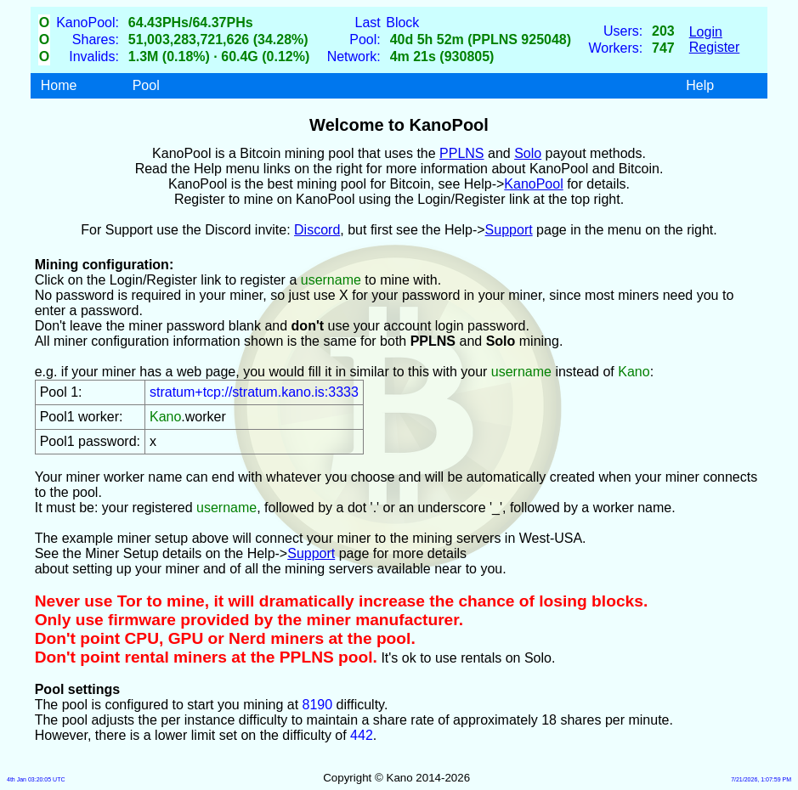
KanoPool (533, 184)
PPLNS (461, 153)
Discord (317, 230)
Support (509, 230)
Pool (146, 85)
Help (700, 85)
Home (59, 85)
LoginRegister (714, 39)
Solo (527, 153)
